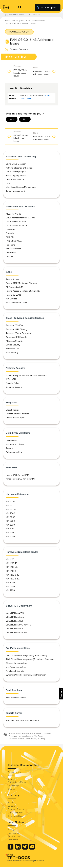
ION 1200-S (11, 509)
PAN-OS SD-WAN (14, 241)
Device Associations (15, 179)
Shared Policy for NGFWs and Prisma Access (26, 375)
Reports (9, 448)
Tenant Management (15, 191)
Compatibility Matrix (17, 782)
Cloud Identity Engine (16, 172)
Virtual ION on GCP (15, 621)
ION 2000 (10, 513)
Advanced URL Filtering (16, 329)
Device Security (13, 345)
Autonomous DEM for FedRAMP (20, 479)
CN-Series (10, 229)
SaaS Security (12, 352)
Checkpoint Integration (16, 663)
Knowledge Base (15, 816)
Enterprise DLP (12, 348)
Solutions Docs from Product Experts (22, 720)
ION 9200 (10, 536)
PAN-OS (15, 21)
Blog (10, 779)
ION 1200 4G (11, 563)
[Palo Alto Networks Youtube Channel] (32, 848)
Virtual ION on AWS (15, 613)
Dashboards (11, 440)
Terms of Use (14, 836)
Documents (13, 840)
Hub (8, 183)
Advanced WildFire (14, 325)
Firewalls (10, 233)
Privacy (11, 829)
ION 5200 (10, 525)
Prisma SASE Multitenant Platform (21, 283)
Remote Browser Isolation (17, 414)
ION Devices (11, 299)
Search (11, 775)
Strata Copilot (46, 8)
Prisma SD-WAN (13, 295)
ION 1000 (10, 501)
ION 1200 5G (11, 567)
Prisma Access (12, 279)
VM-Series (11, 252)
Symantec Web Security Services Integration (26, 675)
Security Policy (12, 383)
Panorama (10, 245)
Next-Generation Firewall (40, 733)
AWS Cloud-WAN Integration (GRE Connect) (26, 655)
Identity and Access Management (21, 187)
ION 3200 (10, 521)
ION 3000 (10, 517)
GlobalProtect (12, 410)
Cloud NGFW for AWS (16, 221)
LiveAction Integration (16, 667)
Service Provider (13, 249)
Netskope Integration (15, 671)
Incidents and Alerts (15, 444)
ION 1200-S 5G (12, 579)
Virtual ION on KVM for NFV (18, 625)
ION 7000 (10, 529)
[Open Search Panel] (19, 8)
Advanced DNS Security (16, 337)
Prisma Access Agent (15, 417)
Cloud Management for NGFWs (20, 218)
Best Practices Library (16, 697)
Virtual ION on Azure (15, 617)
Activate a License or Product (19, 168)
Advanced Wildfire (16, 739)
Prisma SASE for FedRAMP (18, 475)
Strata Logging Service (16, 175)
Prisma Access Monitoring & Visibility (23, 291)
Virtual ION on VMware (16, 633)
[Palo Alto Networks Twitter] (25, 848)
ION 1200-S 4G (12, 575)
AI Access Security (14, 341)
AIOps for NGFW (13, 214)
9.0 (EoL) (41, 739)
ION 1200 (10, 505)
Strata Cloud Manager (16, 164)
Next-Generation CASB (16, 302)
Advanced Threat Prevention (19, 333)
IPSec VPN (11, 379)
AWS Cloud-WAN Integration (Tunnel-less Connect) (30, 659)
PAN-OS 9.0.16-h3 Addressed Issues (21, 23)
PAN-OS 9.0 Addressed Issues (32, 21)
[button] (61, 693)
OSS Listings (13, 785)
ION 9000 (10, 532)
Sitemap (11, 789)
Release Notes (15, 733)
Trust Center (13, 833)
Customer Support (16, 809)
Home (7, 21)
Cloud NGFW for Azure (16, 225)
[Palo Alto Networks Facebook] (11, 848)
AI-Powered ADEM (14, 287)
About (10, 802)
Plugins (9, 256)
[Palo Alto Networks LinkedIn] (18, 848)
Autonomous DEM (14, 452)
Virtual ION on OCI (14, 628)
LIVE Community (15, 813)
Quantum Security (14, 387)
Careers (11, 806)
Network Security (26, 736)
